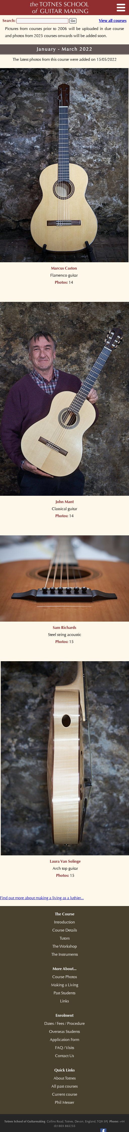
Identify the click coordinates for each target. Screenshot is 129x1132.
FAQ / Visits (64, 1047)
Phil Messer (64, 1102)
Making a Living (64, 985)
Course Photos (64, 976)
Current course (64, 1094)
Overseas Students (64, 1031)
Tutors (65, 938)
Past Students (64, 993)
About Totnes (65, 1078)
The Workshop (64, 946)
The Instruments (64, 954)
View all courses (112, 20)
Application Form (64, 1039)
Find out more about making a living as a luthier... (42, 898)
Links (64, 1001)
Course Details (64, 930)
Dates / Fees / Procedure (64, 1023)
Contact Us (64, 1055)
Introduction (64, 922)
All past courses (64, 1086)
